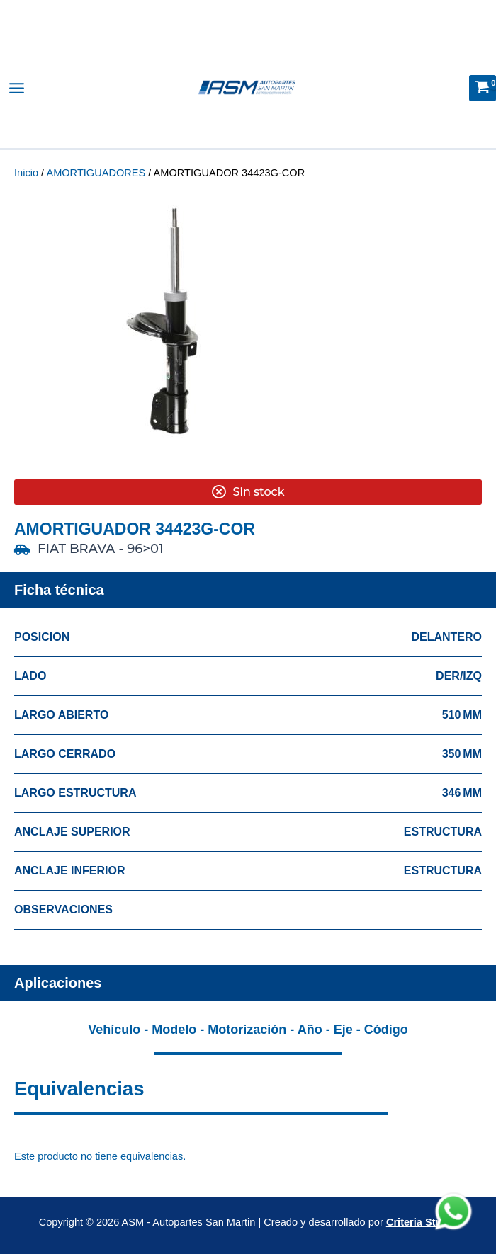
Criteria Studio (421, 1222)
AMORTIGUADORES (95, 172)
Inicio (26, 172)
